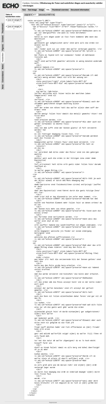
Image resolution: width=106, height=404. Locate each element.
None (3, 87)
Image (41, 10)
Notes (3, 66)
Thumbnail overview (60, 10)
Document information (80, 10)
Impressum (53, 402)
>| (53, 15)
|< (29, 15)
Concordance (3, 76)
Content (3, 39)
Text (24, 10)
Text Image (32, 10)
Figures (3, 47)
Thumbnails (3, 28)
